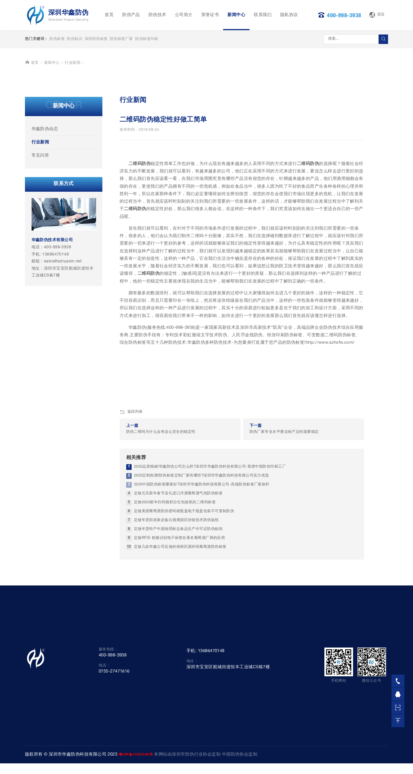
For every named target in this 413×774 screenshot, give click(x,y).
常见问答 (40, 257)
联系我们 (263, 15)
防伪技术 (157, 15)
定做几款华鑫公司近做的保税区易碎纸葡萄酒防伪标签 (180, 648)
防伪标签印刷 (146, 39)
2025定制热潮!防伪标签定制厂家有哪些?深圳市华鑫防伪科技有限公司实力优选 (201, 577)
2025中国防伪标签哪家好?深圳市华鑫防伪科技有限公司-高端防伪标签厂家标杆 (202, 586)
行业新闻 (72, 164)
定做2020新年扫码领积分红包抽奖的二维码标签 (175, 604)
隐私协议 (289, 15)
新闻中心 (236, 15)
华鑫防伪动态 (45, 230)
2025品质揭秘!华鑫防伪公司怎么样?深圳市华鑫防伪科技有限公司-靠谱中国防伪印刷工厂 (210, 568)
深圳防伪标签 (96, 39)
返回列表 (131, 514)
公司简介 (184, 15)
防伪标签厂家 (121, 39)
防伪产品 (131, 15)
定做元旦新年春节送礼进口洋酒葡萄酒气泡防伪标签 (178, 595)
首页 (109, 15)
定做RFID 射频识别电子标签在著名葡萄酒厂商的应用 (179, 639)
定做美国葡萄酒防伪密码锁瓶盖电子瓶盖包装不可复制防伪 (184, 613)
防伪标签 (57, 39)
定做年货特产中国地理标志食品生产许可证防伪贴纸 (178, 630)
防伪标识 (74, 39)
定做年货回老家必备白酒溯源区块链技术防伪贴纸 (176, 621)
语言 (377, 15)
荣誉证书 (210, 15)
